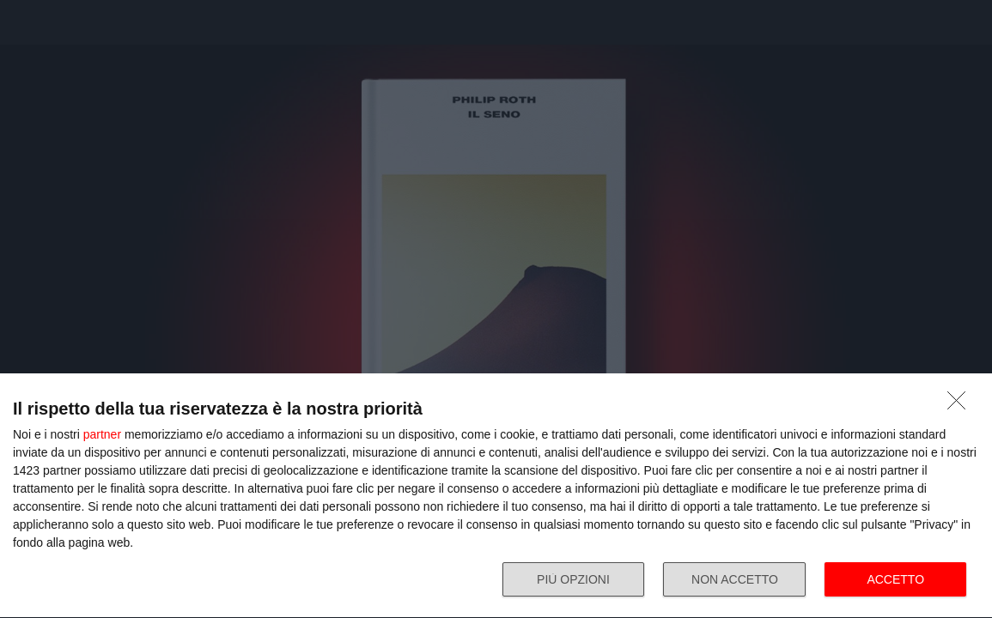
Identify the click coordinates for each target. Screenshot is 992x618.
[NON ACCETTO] (961, 405)
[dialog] (496, 496)
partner (102, 434)
